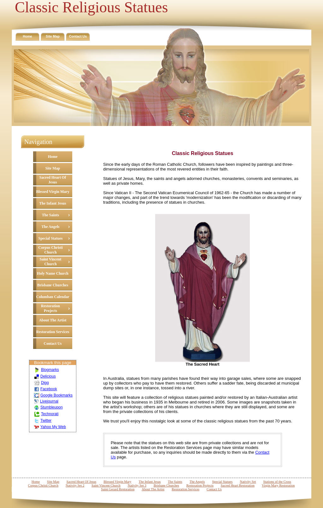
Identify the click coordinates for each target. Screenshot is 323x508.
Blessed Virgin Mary (52, 191)
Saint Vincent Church (50, 261)
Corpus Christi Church (50, 249)
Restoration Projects (50, 308)
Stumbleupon (48, 407)
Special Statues (50, 238)
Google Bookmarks (53, 395)
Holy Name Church (52, 273)
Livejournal (46, 401)
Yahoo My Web (50, 427)
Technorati (46, 414)
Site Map (53, 36)
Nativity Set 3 (137, 485)
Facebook (45, 389)
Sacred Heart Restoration (238, 485)
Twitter (42, 420)
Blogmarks (46, 370)
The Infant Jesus (52, 203)
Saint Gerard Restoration (117, 489)
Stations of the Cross (277, 481)
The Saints (50, 215)
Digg (41, 382)
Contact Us (78, 36)
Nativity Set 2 (75, 485)
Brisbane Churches (52, 285)
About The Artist (52, 320)
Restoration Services (52, 332)
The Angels (50, 226)
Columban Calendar (52, 297)
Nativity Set (248, 481)
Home (27, 36)
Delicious (45, 376)
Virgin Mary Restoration (278, 485)
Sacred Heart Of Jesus (52, 179)
